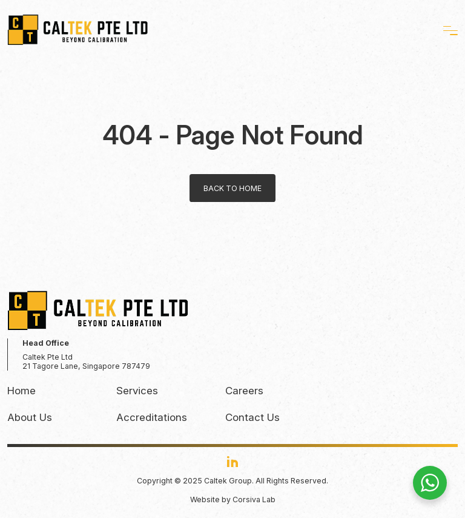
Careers (244, 391)
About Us (29, 417)
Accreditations (151, 417)
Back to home (232, 188)
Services (137, 391)
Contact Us (252, 417)
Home (21, 391)
